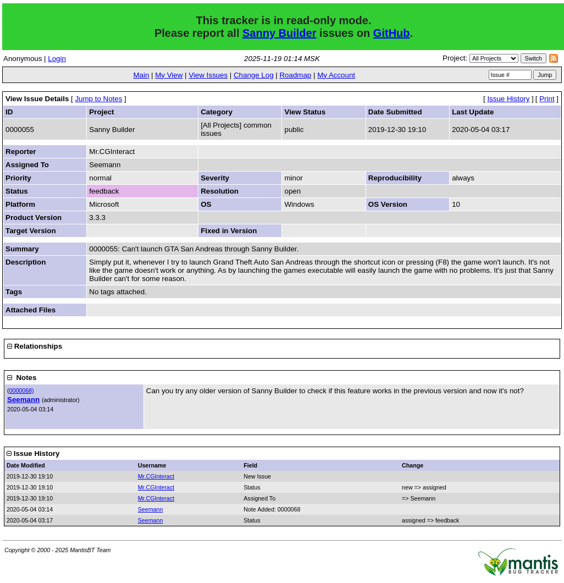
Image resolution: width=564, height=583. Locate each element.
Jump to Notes (98, 99)
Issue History (508, 99)
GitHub (391, 33)
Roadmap (295, 75)
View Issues (208, 75)
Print (546, 99)
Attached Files (30, 310)
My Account (336, 75)
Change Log (254, 75)
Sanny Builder (279, 33)
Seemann (23, 399)
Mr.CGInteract (156, 476)
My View (169, 75)
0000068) (21, 390)
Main (141, 75)
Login (57, 58)
